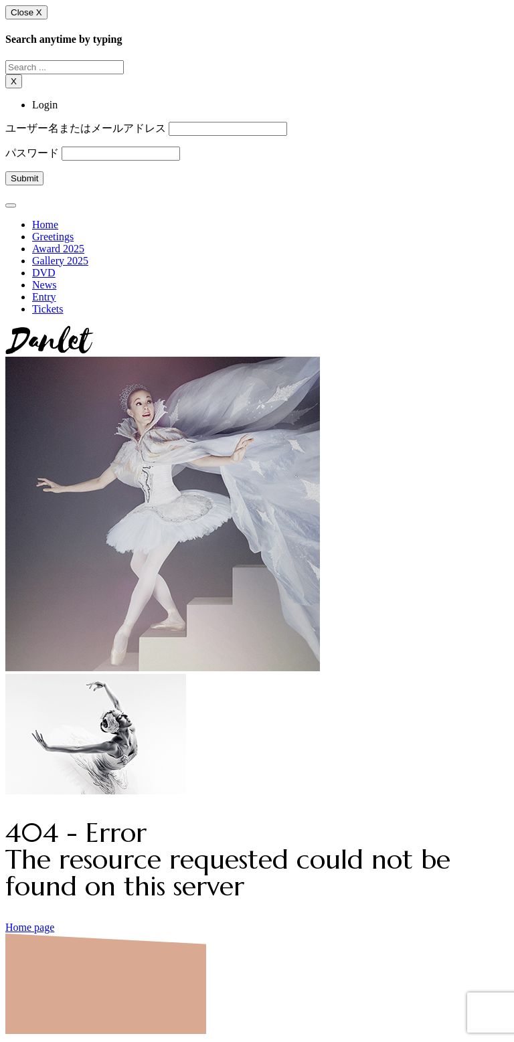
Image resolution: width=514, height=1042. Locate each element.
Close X (26, 12)
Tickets (48, 309)
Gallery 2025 (60, 260)
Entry (44, 296)
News (44, 284)
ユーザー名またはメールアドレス (85, 128)
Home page (29, 927)
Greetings (53, 236)
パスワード (32, 153)
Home (45, 224)
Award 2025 (58, 248)
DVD (44, 272)
